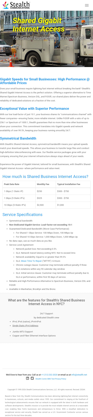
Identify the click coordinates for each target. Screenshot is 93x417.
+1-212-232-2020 (49, 374)
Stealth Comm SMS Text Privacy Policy (51, 379)
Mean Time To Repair (31, 261)
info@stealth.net (79, 374)
